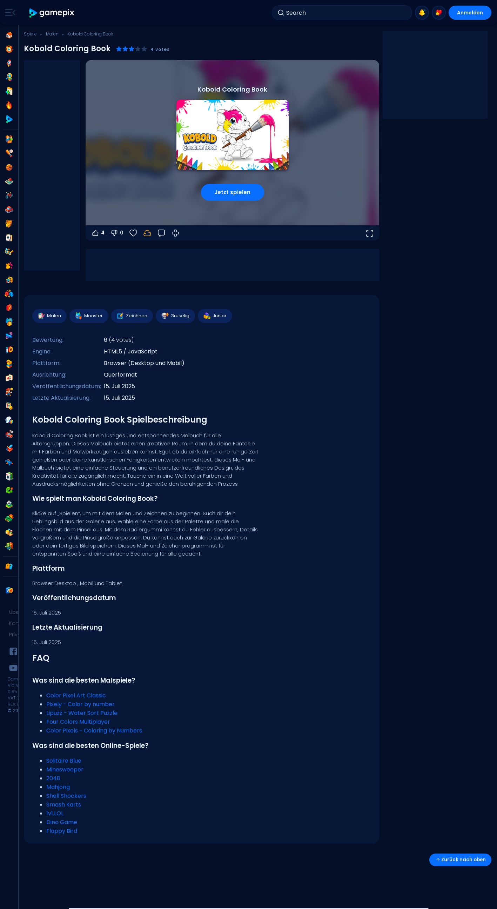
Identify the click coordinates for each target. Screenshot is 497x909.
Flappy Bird (61, 831)
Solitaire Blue (63, 761)
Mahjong (58, 787)
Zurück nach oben (460, 859)
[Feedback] (161, 233)
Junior (215, 316)
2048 (53, 778)
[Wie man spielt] (175, 233)
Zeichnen (131, 316)
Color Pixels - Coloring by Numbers (94, 730)
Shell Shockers (66, 796)
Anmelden (470, 12)
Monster (88, 316)
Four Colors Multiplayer (78, 722)
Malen (52, 34)
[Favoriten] (133, 233)
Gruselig (175, 316)
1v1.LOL (54, 813)
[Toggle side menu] (9, 12)
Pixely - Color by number (80, 704)
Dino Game (61, 822)
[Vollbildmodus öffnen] (369, 233)
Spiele (30, 34)
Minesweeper (64, 769)
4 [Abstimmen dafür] (98, 233)
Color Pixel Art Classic (76, 695)
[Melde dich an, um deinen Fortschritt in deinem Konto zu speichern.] (147, 233)
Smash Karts (63, 805)
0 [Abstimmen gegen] (116, 233)
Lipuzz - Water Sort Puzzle (81, 713)
